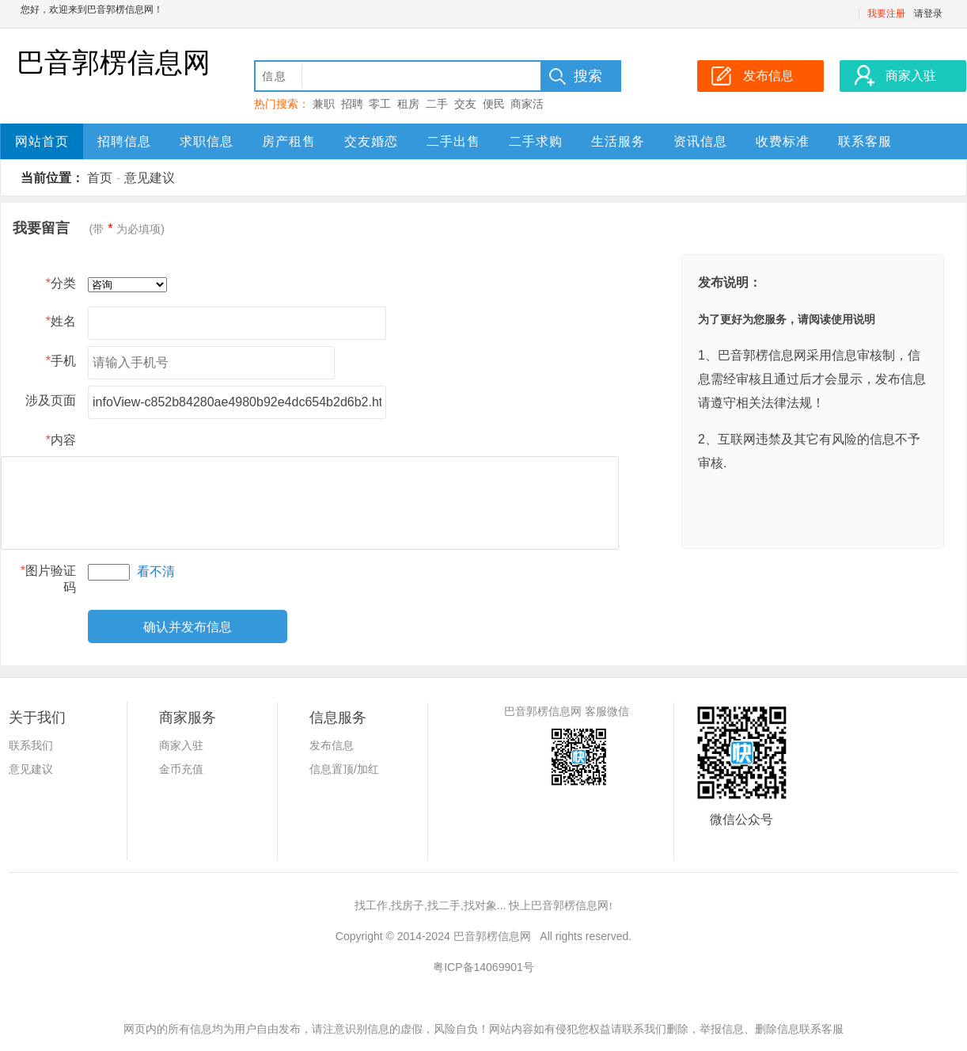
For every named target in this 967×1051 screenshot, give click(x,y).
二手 (437, 103)
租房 (408, 103)
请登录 (928, 13)
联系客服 (865, 141)
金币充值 (181, 769)
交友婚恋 (371, 141)
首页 (99, 178)
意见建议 (149, 178)
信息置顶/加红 (344, 769)
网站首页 (42, 141)
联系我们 (31, 745)
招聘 (352, 103)
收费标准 (783, 141)
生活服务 (618, 141)
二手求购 (536, 141)
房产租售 (289, 141)
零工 (380, 103)
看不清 (156, 571)
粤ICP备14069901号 (483, 967)
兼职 (324, 103)
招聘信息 (124, 141)
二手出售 (453, 141)
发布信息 (331, 745)
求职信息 (206, 141)
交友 (465, 103)
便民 (494, 103)
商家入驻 (181, 745)
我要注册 (886, 13)
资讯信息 (700, 141)
